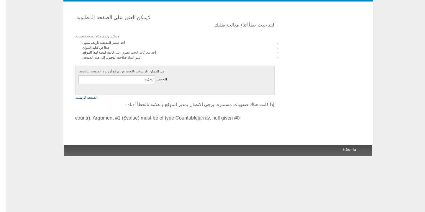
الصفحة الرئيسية (81, 97)
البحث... (156, 79)
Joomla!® (343, 149)
